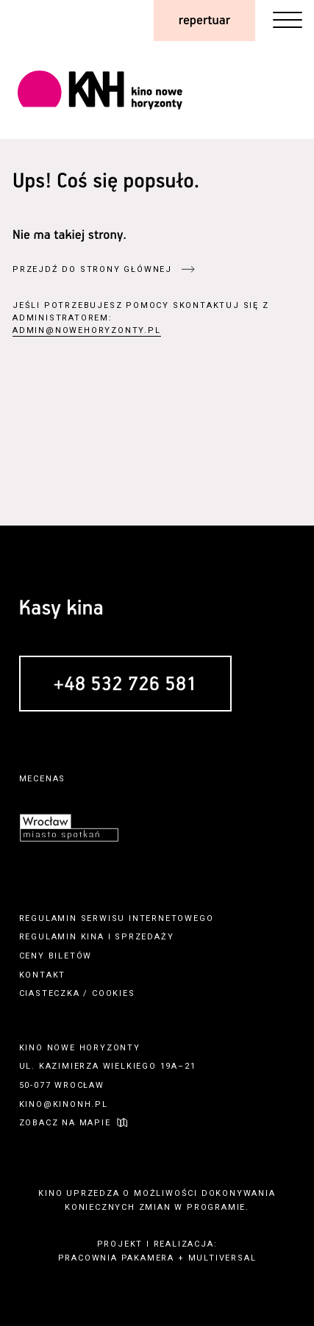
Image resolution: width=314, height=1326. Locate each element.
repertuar (204, 20)
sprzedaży (144, 937)
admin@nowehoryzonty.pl (87, 330)
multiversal (222, 1258)
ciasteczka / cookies (77, 993)
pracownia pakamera (116, 1258)
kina (92, 937)
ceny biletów (56, 956)
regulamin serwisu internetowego (116, 918)
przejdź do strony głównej (92, 269)
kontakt (42, 975)
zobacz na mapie (65, 1123)
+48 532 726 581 (125, 684)
